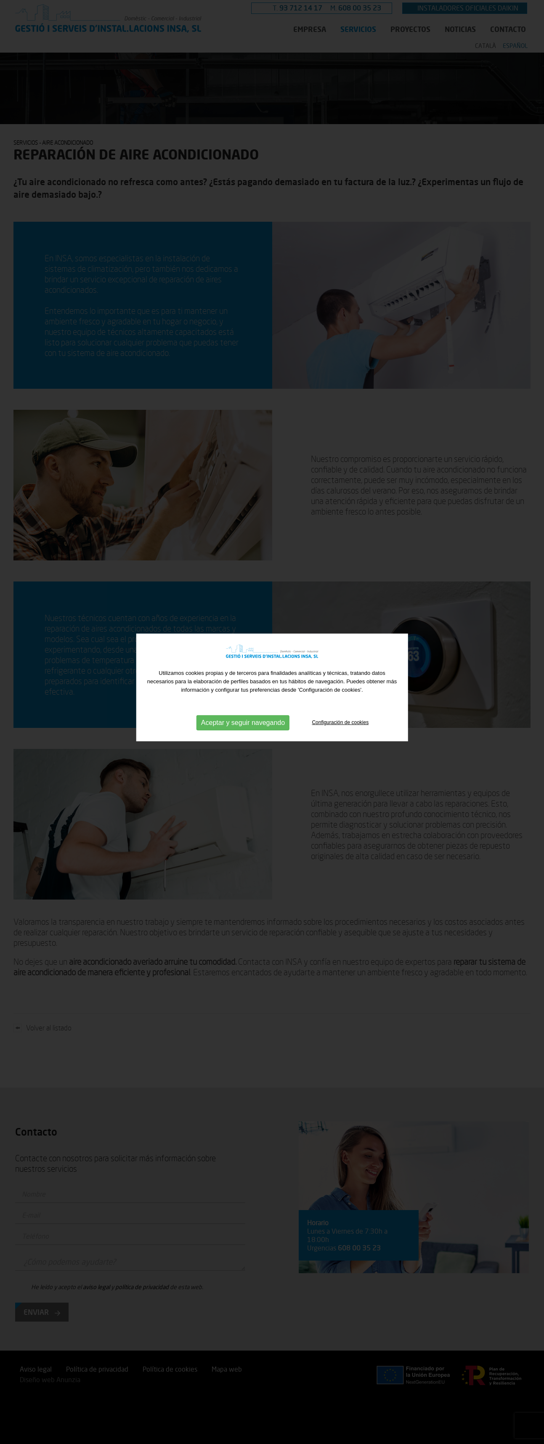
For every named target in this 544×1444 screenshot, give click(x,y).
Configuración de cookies (340, 704)
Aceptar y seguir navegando (243, 704)
